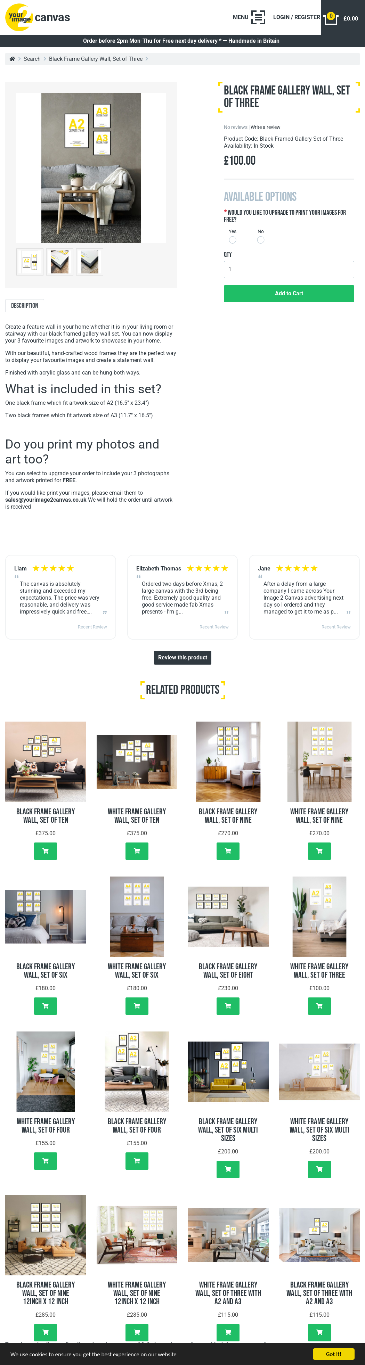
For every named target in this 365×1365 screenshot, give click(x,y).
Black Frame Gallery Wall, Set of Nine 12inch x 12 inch (45, 1293)
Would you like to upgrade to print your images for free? (285, 216)
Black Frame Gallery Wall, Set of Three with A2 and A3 (319, 1293)
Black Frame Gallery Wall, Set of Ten (45, 816)
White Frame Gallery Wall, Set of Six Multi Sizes (319, 1130)
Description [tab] (24, 306)
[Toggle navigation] (249, 17)
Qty (228, 254)
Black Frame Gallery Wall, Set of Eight (228, 971)
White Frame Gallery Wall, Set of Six (137, 971)
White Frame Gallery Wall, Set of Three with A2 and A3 (228, 1293)
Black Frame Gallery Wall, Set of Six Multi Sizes (228, 1130)
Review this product (182, 657)
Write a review (266, 127)
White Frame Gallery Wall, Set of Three (319, 971)
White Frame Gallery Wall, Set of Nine (319, 816)
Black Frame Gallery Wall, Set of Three (96, 59)
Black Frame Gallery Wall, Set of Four (137, 1126)
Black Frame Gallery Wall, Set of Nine (228, 816)
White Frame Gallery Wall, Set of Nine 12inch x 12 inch (137, 1293)
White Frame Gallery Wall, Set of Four (46, 1126)
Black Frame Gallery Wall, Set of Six (45, 971)
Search (32, 59)
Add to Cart (289, 293)
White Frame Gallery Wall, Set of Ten (137, 816)
